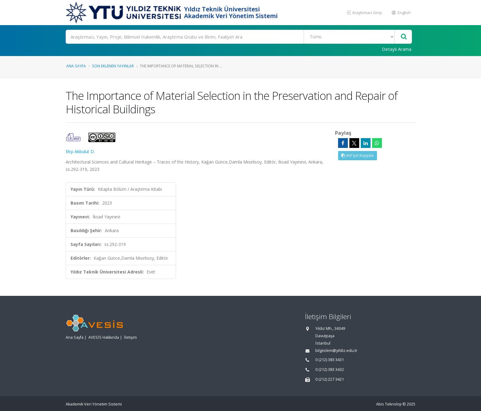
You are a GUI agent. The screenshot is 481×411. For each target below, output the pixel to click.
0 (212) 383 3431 (329, 359)
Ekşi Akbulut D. (80, 151)
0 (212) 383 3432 (329, 369)
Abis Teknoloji (389, 404)
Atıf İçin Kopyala (357, 155)
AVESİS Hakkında (103, 337)
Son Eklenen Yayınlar (113, 65)
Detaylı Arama (396, 49)
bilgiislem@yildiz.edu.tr (336, 350)
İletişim (130, 337)
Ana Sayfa (76, 65)
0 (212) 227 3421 (329, 379)
